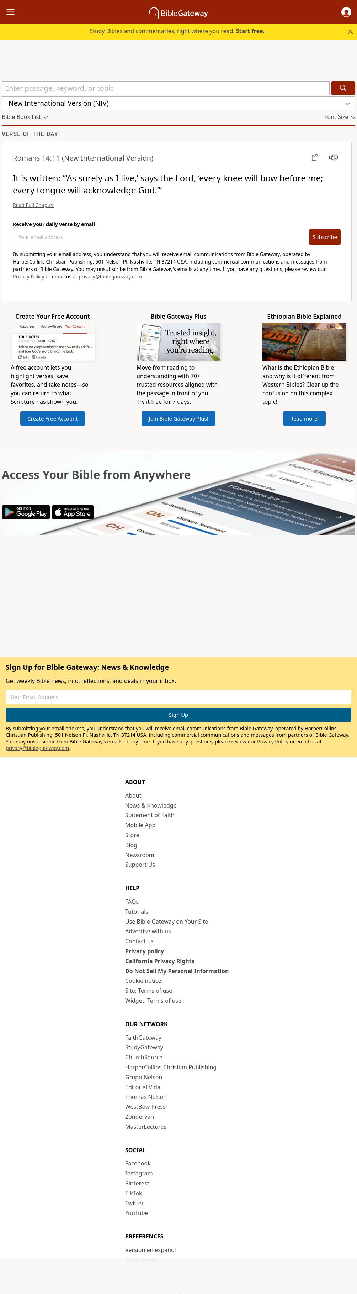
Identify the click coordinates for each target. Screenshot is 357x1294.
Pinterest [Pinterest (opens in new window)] (137, 1183)
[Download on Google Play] (26, 517)
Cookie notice (143, 981)
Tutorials (136, 911)
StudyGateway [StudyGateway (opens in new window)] (144, 1047)
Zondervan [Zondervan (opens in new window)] (139, 1117)
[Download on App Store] (73, 517)
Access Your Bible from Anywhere (96, 474)
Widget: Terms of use (153, 1001)
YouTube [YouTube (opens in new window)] (136, 1213)
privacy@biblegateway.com (110, 276)
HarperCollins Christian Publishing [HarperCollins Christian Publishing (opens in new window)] (171, 1067)
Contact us (139, 941)
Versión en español (150, 1250)
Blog (131, 845)
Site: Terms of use (148, 991)
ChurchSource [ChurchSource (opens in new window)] (143, 1057)
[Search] (343, 88)
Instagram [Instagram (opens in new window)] (139, 1173)
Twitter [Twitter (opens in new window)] (134, 1203)
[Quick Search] (166, 88)
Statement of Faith (150, 815)
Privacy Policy (28, 276)
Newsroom (139, 855)
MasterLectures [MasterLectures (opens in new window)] (145, 1127)
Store (132, 835)
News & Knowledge (151, 805)
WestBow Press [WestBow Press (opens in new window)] (145, 1107)
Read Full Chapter (33, 205)
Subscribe (325, 236)
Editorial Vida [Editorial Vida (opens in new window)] (142, 1087)
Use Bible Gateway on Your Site (166, 921)
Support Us (140, 864)
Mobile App (140, 825)
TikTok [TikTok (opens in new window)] (133, 1193)
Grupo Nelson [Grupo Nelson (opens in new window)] (143, 1077)
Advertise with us (148, 931)
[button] (346, 12)
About (133, 795)
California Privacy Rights (160, 961)
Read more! (304, 418)
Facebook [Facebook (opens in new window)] (138, 1163)
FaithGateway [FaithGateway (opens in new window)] (143, 1038)
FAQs (132, 902)
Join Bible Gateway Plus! (178, 418)
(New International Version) (83, 158)
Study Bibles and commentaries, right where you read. (177, 31)
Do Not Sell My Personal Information (177, 971)
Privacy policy (144, 951)
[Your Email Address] (160, 237)
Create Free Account (52, 418)
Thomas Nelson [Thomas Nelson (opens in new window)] (146, 1097)
